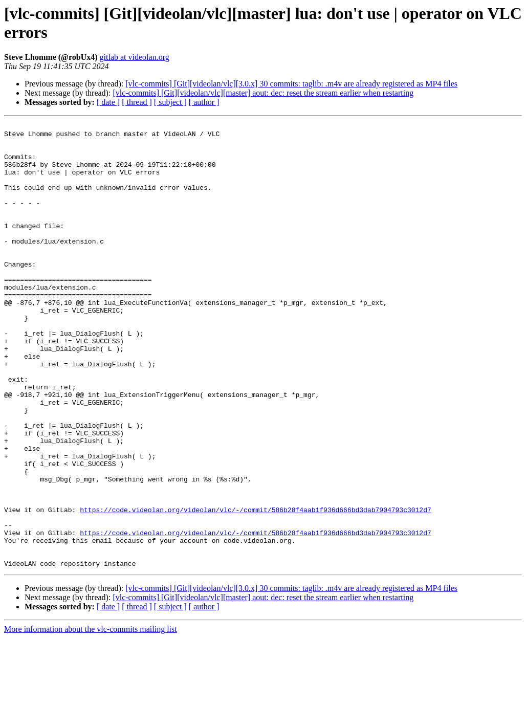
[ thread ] (137, 102)
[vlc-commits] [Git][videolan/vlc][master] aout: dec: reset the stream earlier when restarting (263, 93)
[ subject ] (170, 102)
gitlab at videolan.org (134, 57)
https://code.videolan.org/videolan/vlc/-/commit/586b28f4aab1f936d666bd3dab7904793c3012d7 (255, 587)
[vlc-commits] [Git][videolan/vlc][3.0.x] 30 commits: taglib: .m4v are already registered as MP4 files (291, 83)
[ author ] (204, 102)
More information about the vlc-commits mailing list (90, 718)
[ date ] (108, 102)
